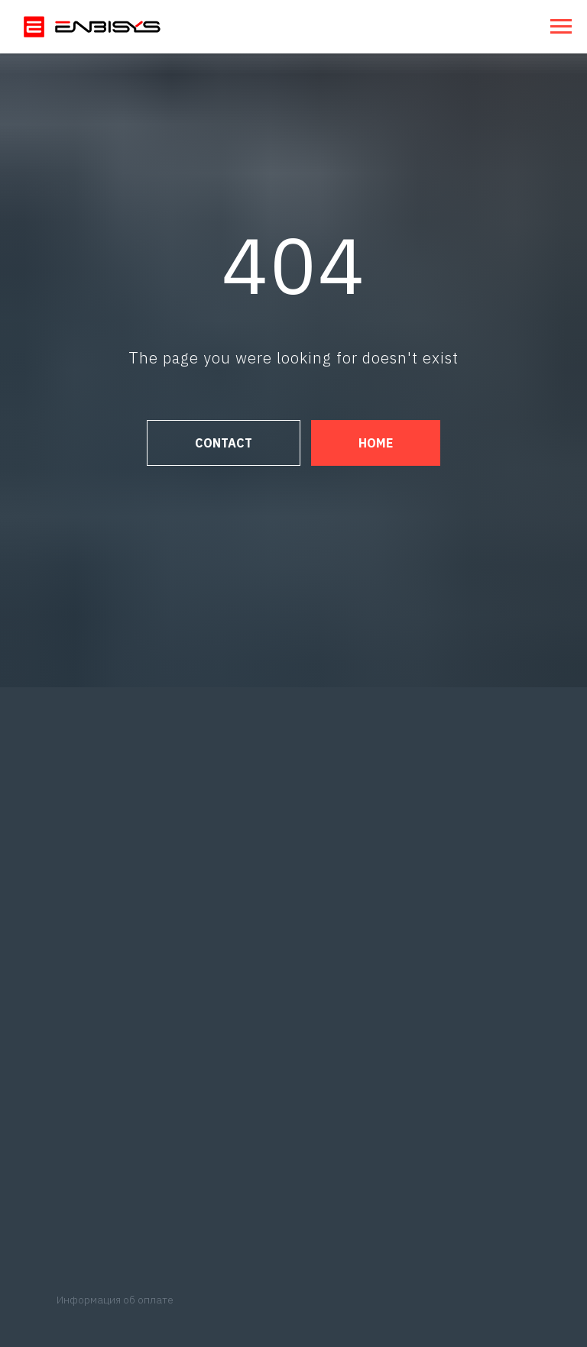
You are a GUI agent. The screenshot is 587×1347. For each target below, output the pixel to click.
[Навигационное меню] (561, 26)
